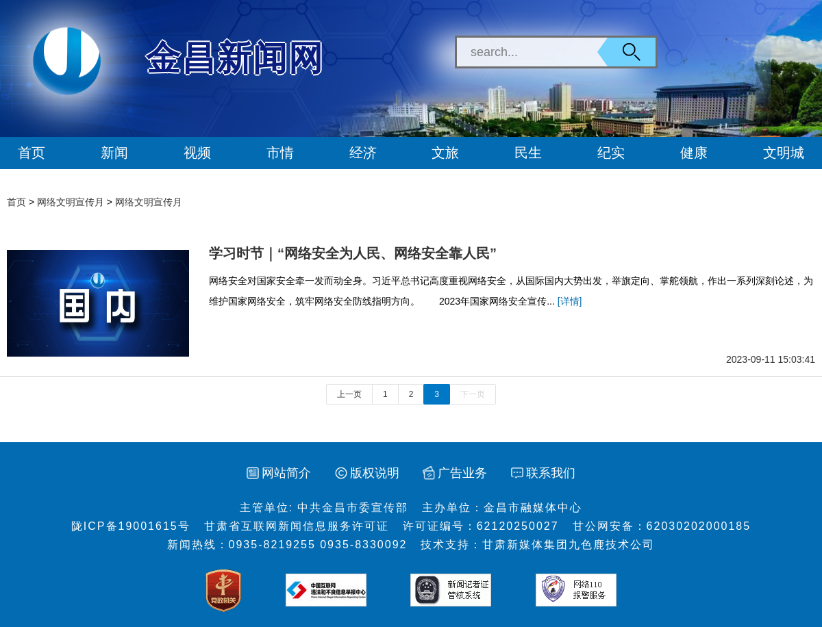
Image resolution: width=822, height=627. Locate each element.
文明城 (783, 152)
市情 (280, 152)
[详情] (570, 301)
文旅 (445, 152)
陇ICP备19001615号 (130, 526)
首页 (31, 152)
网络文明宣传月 (70, 201)
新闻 (114, 152)
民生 (528, 152)
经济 (363, 152)
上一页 (349, 394)
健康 (694, 152)
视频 (197, 152)
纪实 (611, 152)
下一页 (472, 394)
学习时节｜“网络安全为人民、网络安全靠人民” (353, 253)
